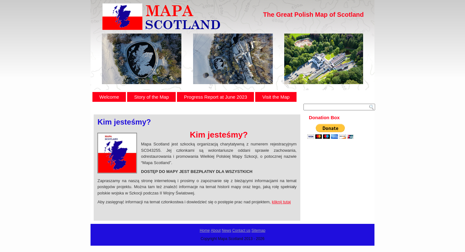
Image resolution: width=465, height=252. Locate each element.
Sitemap (258, 230)
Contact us (241, 230)
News (226, 230)
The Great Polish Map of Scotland (313, 14)
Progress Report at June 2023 (215, 97)
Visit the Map (275, 97)
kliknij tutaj (281, 202)
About (216, 230)
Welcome (109, 97)
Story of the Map (151, 97)
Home (205, 230)
